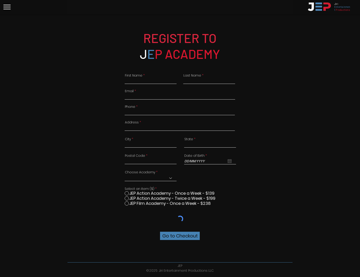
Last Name (192, 75)
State (188, 139)
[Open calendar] (229, 161)
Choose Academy (140, 172)
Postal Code (135, 155)
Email (129, 91)
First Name (133, 75)
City (128, 139)
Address (132, 122)
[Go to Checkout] (180, 236)
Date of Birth (196, 155)
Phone (130, 106)
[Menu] (7, 7)
